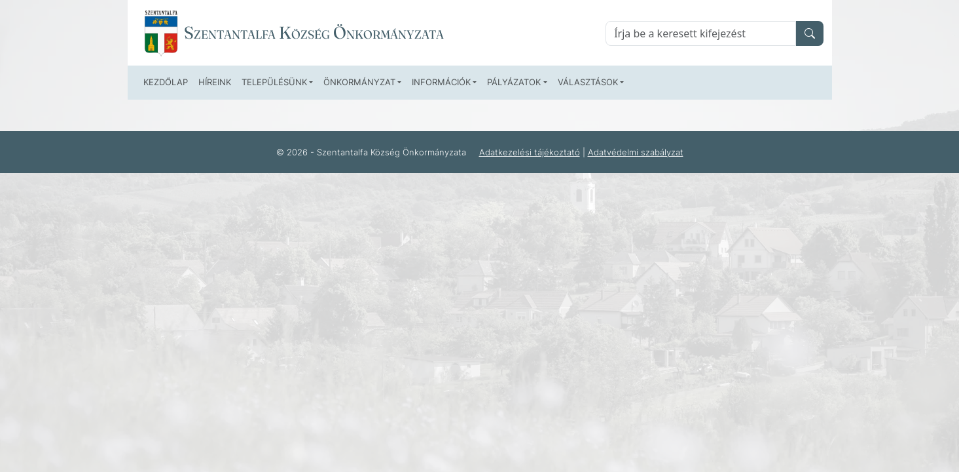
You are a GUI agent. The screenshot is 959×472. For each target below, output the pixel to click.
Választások (588, 82)
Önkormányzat (359, 82)
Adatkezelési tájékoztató (529, 152)
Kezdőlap (165, 82)
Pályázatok (514, 82)
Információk (441, 82)
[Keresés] (701, 33)
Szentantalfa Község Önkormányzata (314, 32)
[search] (809, 33)
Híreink (214, 82)
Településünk (274, 82)
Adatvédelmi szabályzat (635, 152)
